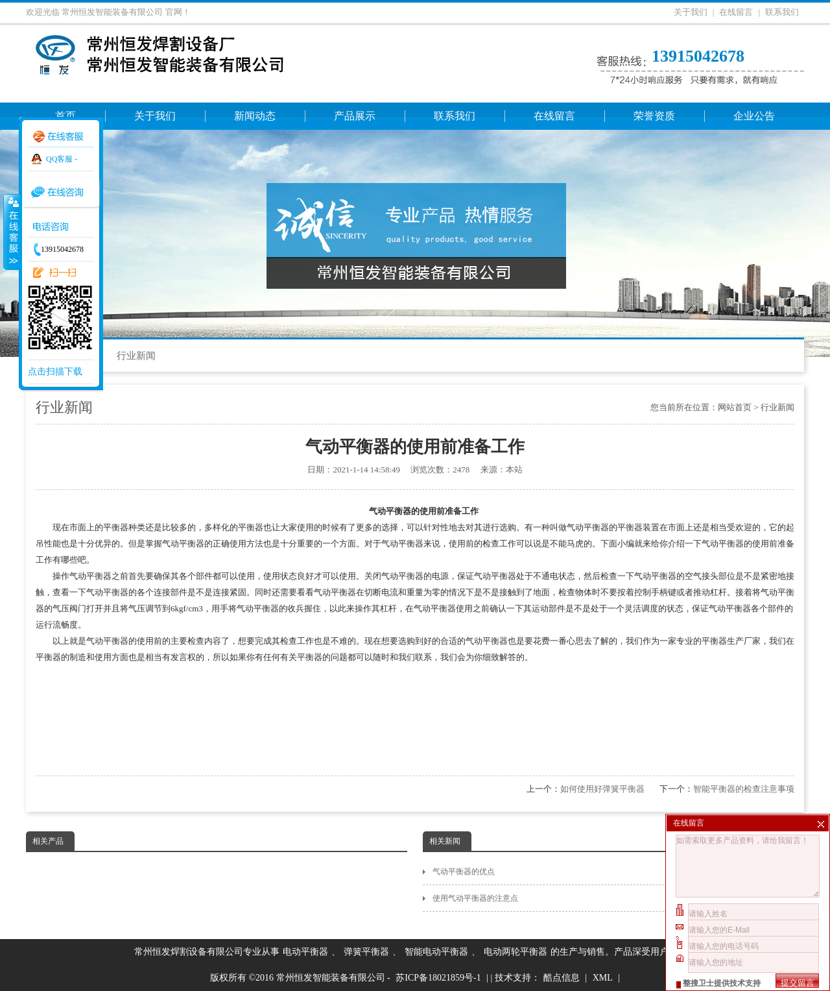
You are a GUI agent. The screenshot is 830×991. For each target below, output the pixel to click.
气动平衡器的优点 (618, 872)
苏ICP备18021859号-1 (438, 978)
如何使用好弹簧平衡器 (602, 789)
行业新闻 (136, 355)
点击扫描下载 (55, 371)
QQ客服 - (61, 159)
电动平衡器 (305, 952)
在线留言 (736, 12)
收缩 (11, 231)
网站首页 (735, 407)
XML (603, 978)
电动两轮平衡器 (515, 952)
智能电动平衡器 (436, 952)
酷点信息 (561, 978)
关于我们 (690, 12)
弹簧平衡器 (366, 952)
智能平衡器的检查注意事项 (743, 789)
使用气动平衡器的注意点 (618, 898)
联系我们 (782, 12)
